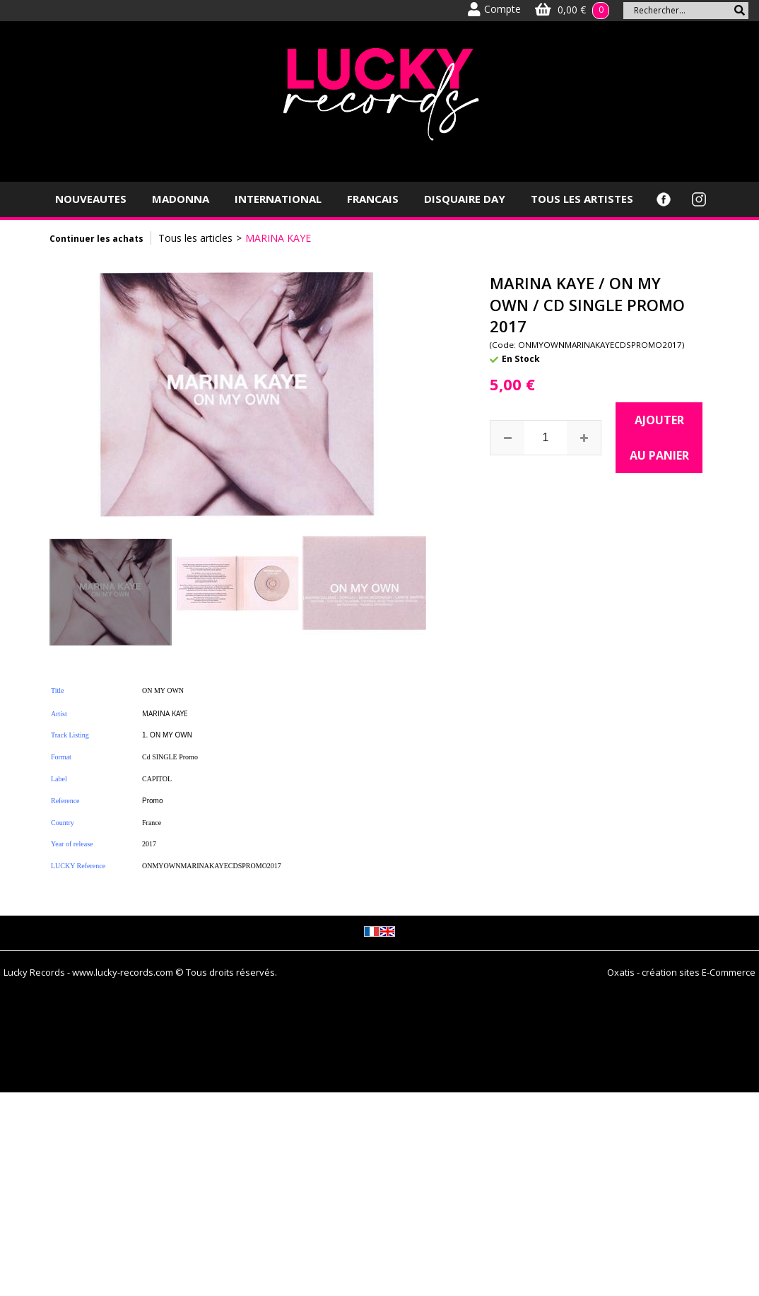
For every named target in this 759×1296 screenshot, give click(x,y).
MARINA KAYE (278, 238)
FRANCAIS (373, 199)
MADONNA (180, 199)
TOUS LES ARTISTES (582, 199)
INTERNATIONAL (278, 199)
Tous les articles (195, 238)
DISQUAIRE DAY (464, 199)
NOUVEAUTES (90, 199)
